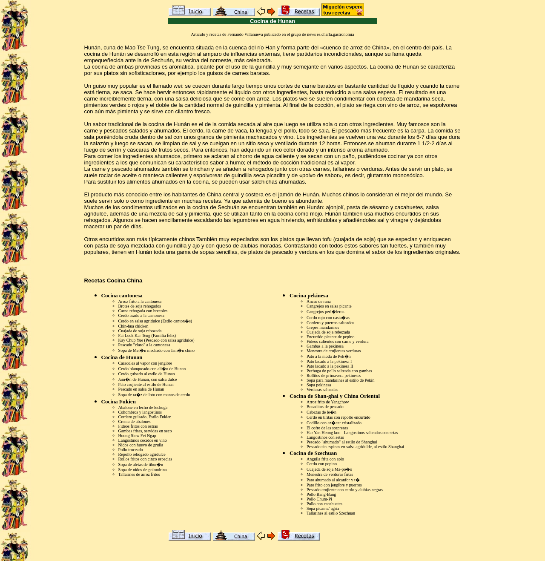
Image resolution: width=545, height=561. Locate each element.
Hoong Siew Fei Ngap (137, 435)
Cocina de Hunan (122, 357)
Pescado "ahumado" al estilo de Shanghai (342, 442)
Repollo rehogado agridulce (142, 454)
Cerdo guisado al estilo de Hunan (146, 373)
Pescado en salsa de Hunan (141, 389)
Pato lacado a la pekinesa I (329, 361)
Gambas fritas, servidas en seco (145, 431)
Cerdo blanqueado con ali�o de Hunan (152, 368)
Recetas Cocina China (113, 280)
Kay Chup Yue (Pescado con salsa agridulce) (156, 340)
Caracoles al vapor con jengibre (145, 363)
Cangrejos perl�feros (325, 311)
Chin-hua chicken (133, 326)
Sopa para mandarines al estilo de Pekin (340, 380)
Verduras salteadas (322, 389)
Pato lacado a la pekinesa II (330, 366)
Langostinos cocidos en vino (142, 440)
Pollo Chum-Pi (319, 499)
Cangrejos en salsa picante (329, 306)
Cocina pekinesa (309, 295)
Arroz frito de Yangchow (328, 402)
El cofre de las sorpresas (327, 428)
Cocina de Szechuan (313, 453)
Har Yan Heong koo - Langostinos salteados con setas (352, 432)
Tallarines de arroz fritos (139, 474)
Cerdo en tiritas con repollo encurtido (338, 417)
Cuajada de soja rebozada (140, 330)
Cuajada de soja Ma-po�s (329, 469)
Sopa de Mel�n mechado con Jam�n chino (156, 350)
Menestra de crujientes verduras (334, 350)
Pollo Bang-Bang (321, 494)
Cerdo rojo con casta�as (328, 317)
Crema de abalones (134, 421)
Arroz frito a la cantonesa (140, 301)
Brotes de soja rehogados (139, 306)
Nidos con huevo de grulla (141, 445)
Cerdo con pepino (322, 463)
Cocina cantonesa (122, 295)
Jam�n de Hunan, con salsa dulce (147, 379)
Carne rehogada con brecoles (143, 310)
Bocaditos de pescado (325, 406)
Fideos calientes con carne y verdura (338, 341)
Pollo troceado (130, 449)
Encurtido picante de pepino (330, 336)
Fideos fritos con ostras (138, 426)
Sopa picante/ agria (323, 508)
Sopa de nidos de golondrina (142, 469)
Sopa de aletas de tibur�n (141, 464)
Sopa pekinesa (319, 385)
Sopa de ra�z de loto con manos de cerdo (154, 394)
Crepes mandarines (323, 327)
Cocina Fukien (118, 401)
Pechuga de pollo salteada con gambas (339, 370)
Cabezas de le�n (321, 412)
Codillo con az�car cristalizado (334, 422)
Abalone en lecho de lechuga (143, 407)
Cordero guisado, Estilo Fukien (145, 416)
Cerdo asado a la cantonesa (141, 315)
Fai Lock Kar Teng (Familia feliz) (147, 335)
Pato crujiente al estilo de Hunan (146, 384)
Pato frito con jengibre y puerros (334, 485)
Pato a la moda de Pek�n (329, 356)
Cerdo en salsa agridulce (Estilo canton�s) (155, 321)
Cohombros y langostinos (140, 412)
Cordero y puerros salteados (330, 322)
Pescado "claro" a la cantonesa (144, 344)
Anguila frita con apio (325, 459)
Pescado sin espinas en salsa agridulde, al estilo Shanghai (355, 446)
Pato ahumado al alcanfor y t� (333, 480)
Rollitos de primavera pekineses (334, 375)
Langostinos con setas (325, 437)
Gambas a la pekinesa (325, 346)
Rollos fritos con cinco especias (145, 459)
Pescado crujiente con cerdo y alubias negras (345, 489)
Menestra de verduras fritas (330, 474)
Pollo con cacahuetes (324, 503)
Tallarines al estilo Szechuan (331, 513)
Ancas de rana (319, 301)
